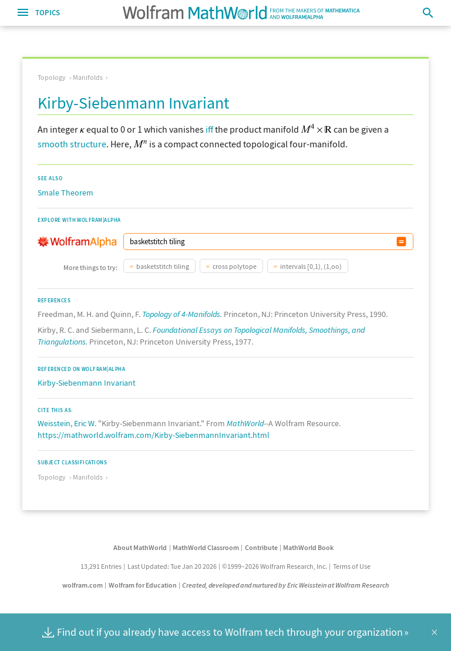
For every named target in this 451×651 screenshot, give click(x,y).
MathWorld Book (308, 547)
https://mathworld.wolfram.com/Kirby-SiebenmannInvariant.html (154, 435)
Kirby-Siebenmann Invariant (87, 382)
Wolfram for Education (143, 585)
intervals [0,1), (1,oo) (311, 266)
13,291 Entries (101, 566)
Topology (52, 77)
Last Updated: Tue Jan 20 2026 (172, 566)
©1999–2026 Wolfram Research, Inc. (274, 566)
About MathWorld (140, 547)
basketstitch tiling (162, 266)
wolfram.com (82, 585)
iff (209, 129)
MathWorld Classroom (206, 547)
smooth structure (72, 144)
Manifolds (88, 77)
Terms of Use (352, 566)
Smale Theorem (65, 192)
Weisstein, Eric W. (67, 423)
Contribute (261, 547)
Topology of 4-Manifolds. (182, 314)
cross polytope (235, 266)
